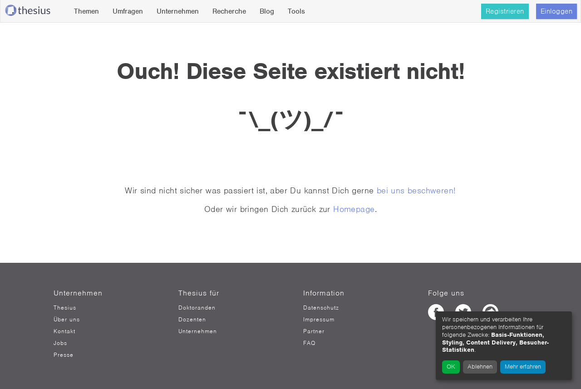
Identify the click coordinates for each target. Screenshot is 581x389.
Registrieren (505, 11)
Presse (64, 355)
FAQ (309, 343)
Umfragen (128, 11)
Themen (86, 11)
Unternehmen (178, 11)
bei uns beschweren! (416, 190)
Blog (267, 11)
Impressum (319, 319)
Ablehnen (480, 366)
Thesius (65, 307)
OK (451, 366)
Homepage (353, 209)
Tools (296, 11)
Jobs (60, 343)
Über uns (67, 319)
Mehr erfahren (523, 366)
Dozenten (192, 319)
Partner (314, 331)
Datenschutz (321, 307)
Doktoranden (197, 307)
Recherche (229, 11)
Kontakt (64, 331)
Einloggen (557, 11)
